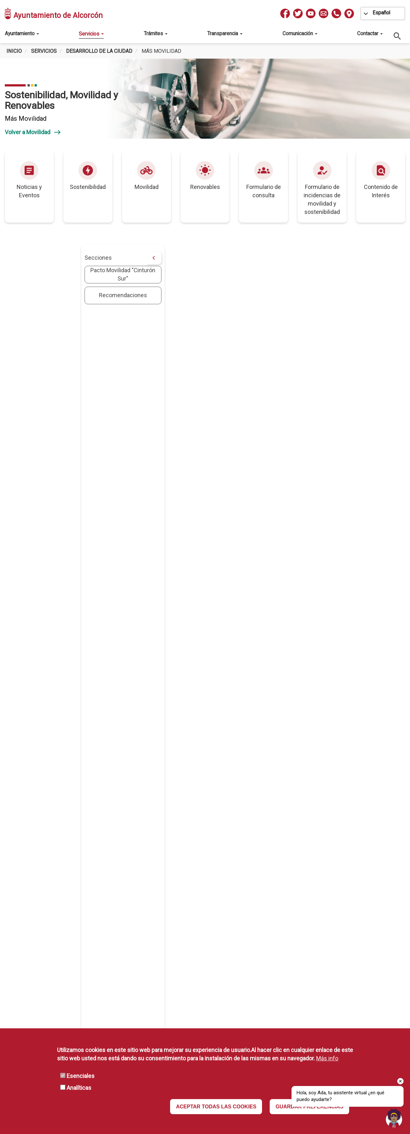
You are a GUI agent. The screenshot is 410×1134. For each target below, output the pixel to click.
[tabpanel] (205, 107)
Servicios (91, 34)
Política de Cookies (303, 1001)
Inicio (14, 51)
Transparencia (224, 33)
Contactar (370, 33)
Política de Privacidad (305, 963)
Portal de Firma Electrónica (192, 1001)
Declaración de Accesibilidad (315, 991)
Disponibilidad (296, 982)
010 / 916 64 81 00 (90, 963)
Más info (327, 1058)
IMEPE (166, 963)
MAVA (165, 973)
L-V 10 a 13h (90, 1010)
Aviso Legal (293, 973)
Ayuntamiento (22, 33)
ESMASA (169, 954)
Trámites (156, 33)
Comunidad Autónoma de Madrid (199, 982)
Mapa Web (171, 1010)
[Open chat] (394, 1118)
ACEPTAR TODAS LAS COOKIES (216, 1106)
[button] (256, 405)
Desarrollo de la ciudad (99, 51)
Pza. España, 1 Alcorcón (96, 954)
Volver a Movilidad (33, 132)
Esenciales (80, 1076)
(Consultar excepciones (89, 1001)
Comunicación (300, 33)
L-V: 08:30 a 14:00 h (83, 992)
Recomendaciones (47, 295)
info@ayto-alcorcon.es (95, 973)
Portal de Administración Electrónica (204, 991)
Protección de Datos (304, 954)
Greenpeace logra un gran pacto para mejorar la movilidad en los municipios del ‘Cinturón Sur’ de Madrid (240, 633)
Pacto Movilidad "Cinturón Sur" (46, 274)
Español (381, 13)
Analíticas (79, 1087)
